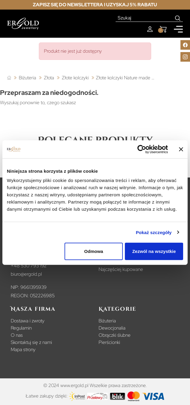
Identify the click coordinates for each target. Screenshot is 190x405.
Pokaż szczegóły (154, 232)
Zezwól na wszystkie (154, 251)
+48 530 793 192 (29, 266)
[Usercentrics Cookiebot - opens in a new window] (142, 149)
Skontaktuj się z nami (31, 342)
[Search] (178, 18)
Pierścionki (109, 342)
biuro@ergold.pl (26, 274)
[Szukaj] (144, 18)
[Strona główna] (9, 78)
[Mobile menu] (178, 29)
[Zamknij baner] (181, 149)
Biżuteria (107, 321)
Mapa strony (23, 349)
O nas (17, 335)
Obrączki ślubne (115, 335)
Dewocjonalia (112, 328)
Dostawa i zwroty (28, 321)
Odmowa (93, 251)
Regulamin (21, 328)
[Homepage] (23, 24)
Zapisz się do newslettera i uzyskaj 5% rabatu (95, 4)
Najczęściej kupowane (121, 269)
